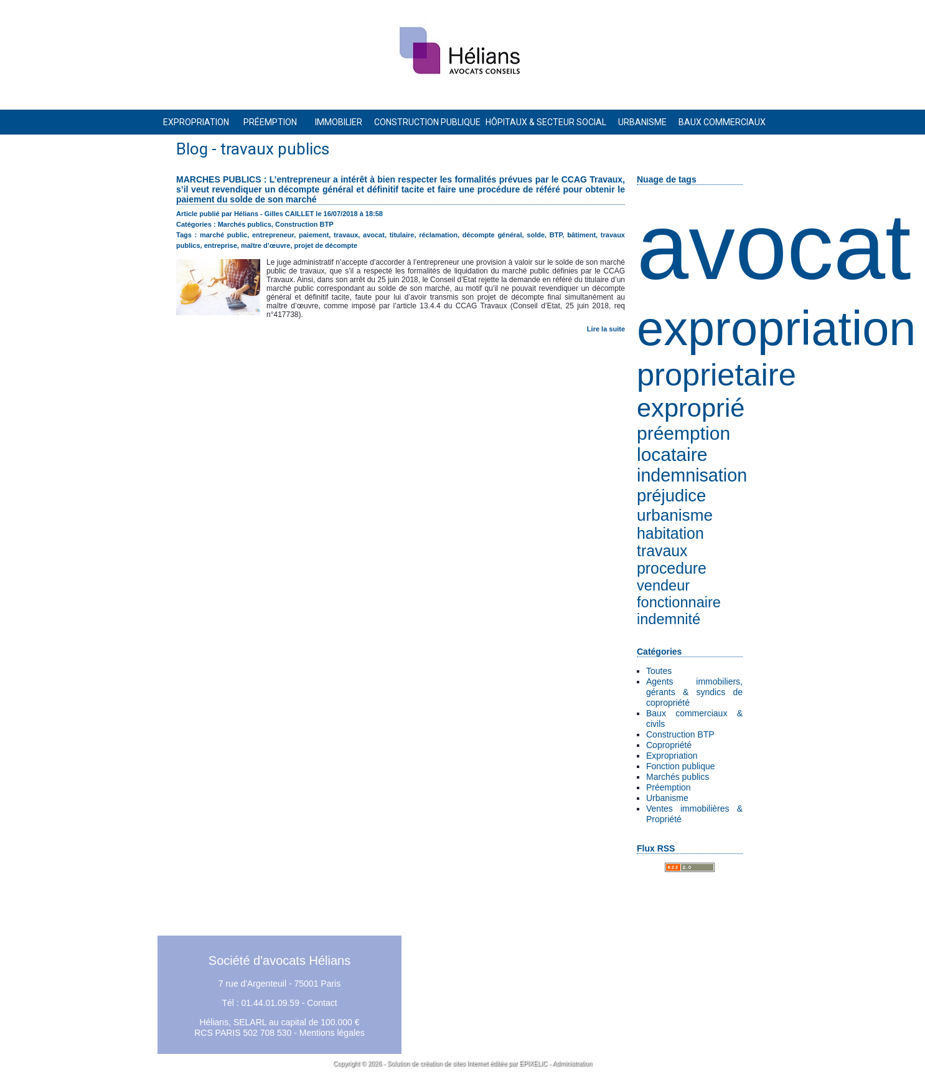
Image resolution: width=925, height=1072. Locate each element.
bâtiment (581, 235)
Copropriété (669, 745)
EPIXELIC (533, 1063)
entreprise (220, 245)
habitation (670, 533)
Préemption (668, 787)
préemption (683, 433)
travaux (662, 551)
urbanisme (675, 515)
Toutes (659, 671)
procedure (672, 568)
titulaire (402, 235)
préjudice (671, 495)
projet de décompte (325, 245)
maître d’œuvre (265, 245)
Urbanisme (667, 798)
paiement (314, 235)
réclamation (438, 235)
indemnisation (692, 475)
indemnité (668, 619)
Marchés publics (677, 777)
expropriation (776, 328)
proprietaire (716, 374)
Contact (322, 1003)
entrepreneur (273, 235)
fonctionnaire (679, 602)
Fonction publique (680, 766)
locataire (672, 454)
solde (536, 235)
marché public (223, 235)
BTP (556, 235)
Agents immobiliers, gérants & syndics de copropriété (694, 692)
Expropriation (672, 756)
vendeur (663, 585)
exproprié (690, 407)
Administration (572, 1063)
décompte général (492, 235)
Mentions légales (332, 1033)
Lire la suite (606, 329)
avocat (774, 247)
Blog (192, 149)
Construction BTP (680, 734)
